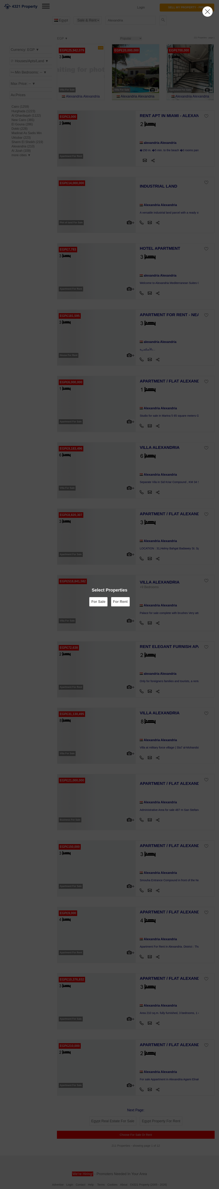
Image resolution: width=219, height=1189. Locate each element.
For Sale (98, 602)
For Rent (120, 602)
